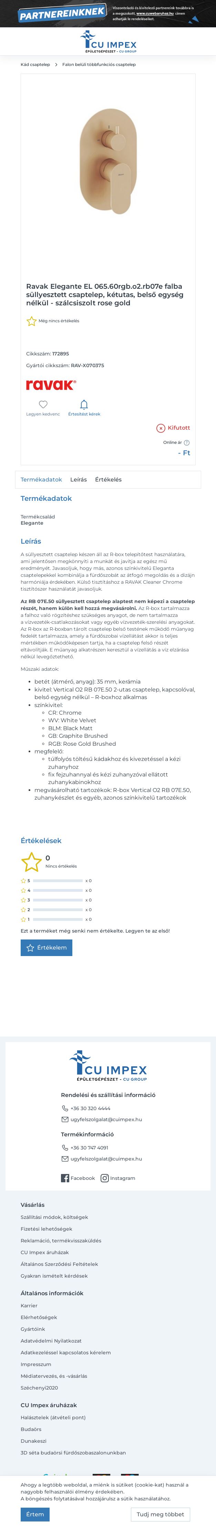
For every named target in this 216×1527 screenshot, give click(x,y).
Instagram (118, 1178)
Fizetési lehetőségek (46, 1229)
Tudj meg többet (160, 1514)
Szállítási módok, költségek (54, 1217)
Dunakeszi (34, 1441)
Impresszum (36, 1364)
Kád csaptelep (35, 64)
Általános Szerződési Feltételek (59, 1264)
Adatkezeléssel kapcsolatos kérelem (66, 1352)
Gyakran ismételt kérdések (54, 1276)
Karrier (29, 1305)
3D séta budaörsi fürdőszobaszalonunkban (73, 1453)
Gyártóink (33, 1329)
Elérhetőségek (39, 1317)
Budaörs (31, 1429)
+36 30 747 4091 (84, 1148)
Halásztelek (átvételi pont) (53, 1417)
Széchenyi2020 (39, 1388)
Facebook (78, 1178)
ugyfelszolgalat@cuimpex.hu (101, 1119)
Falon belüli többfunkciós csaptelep (99, 64)
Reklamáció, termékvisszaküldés (61, 1241)
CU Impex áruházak (45, 1252)
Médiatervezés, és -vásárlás (54, 1376)
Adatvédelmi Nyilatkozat (51, 1341)
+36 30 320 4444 (85, 1108)
